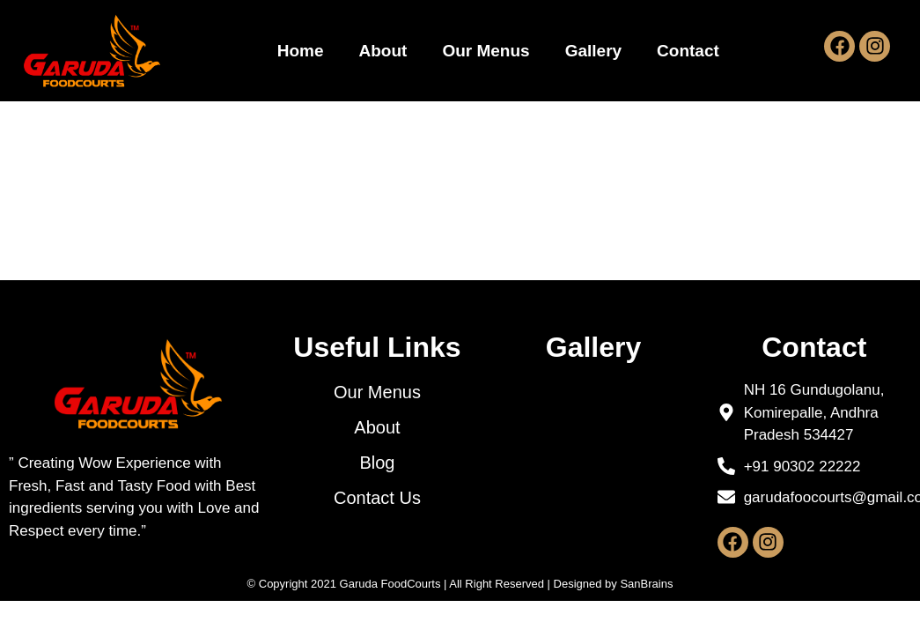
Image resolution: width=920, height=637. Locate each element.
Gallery (593, 50)
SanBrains (646, 626)
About (383, 50)
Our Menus (485, 50)
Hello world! (181, 215)
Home (300, 50)
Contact (688, 50)
